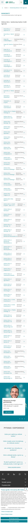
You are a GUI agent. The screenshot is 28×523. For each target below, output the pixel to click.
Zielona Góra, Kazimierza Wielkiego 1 (14, 168)
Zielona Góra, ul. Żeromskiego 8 (14, 346)
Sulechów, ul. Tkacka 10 (14, 91)
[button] (26, 489)
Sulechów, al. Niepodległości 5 (14, 55)
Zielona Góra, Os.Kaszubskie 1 (14, 184)
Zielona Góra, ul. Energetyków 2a (14, 254)
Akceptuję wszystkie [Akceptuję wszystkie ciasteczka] (14, 518)
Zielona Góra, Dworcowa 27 (14, 142)
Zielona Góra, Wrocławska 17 (14, 351)
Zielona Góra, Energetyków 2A (14, 153)
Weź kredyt (8, 412)
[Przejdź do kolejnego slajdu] (25, 418)
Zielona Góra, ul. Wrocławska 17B (14, 315)
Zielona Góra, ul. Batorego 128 (14, 225)
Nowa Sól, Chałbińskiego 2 (14, 39)
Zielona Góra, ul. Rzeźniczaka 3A (14, 284)
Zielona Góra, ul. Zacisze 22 (14, 341)
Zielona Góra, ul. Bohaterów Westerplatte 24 (14, 235)
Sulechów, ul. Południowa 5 (14, 81)
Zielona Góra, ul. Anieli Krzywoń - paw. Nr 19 (14, 204)
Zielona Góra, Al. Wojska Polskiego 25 (14, 112)
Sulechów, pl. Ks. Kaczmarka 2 (14, 70)
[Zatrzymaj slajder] (22, 418)
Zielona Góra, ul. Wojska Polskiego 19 (14, 310)
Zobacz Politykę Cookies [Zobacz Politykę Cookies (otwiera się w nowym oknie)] (6, 514)
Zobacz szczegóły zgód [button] (7, 511)
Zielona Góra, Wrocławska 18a (14, 372)
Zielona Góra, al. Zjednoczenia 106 (14, 117)
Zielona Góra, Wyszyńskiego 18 (14, 377)
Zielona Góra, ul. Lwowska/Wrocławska (14, 274)
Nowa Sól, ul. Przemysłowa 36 (14, 50)
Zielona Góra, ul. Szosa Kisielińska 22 (14, 300)
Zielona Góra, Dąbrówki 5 (14, 132)
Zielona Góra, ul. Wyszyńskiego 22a (14, 326)
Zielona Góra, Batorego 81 (14, 127)
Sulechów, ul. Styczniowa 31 (14, 86)
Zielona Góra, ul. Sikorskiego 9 (14, 290)
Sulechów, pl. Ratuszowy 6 (14, 76)
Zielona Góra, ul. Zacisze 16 (14, 336)
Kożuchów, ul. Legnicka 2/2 (14, 29)
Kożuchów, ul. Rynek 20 (14, 34)
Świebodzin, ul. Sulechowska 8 (14, 106)
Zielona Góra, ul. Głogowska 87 (14, 269)
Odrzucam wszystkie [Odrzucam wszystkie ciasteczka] (14, 521)
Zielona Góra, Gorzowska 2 (14, 163)
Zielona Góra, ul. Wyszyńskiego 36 (14, 331)
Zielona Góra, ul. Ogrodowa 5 (14, 279)
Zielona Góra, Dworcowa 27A (14, 148)
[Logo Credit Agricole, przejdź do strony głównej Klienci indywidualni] (10, 2)
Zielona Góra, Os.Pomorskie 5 (14, 189)
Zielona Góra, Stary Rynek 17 (14, 199)
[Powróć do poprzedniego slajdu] (20, 418)
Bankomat (5, 7)
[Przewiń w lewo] (2, 7)
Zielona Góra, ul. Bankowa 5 (14, 209)
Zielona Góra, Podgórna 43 (14, 194)
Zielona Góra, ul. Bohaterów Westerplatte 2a (14, 241)
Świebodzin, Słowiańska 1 (14, 96)
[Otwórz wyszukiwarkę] (21, 2)
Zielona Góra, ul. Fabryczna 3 (14, 264)
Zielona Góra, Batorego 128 (14, 122)
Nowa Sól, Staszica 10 (14, 45)
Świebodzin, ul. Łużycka (14, 101)
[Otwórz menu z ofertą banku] (2, 2)
